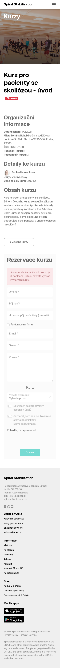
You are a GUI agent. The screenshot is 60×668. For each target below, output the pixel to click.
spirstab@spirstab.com (15, 499)
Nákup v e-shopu (12, 586)
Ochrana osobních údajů (16, 595)
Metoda (8, 545)
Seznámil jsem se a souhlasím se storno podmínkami (32, 424)
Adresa (7, 559)
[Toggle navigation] (52, 5)
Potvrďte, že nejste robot (21, 436)
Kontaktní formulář (13, 568)
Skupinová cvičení (13, 528)
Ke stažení (9, 550)
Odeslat (30, 458)
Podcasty (8, 555)
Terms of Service (28, 635)
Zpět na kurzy (19, 248)
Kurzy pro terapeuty (14, 519)
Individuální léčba (12, 532)
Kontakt (8, 564)
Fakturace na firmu (22, 330)
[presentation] (31, 445)
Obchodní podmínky (14, 591)
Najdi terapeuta (11, 573)
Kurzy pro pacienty (13, 523)
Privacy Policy (11, 635)
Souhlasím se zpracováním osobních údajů (28, 414)
